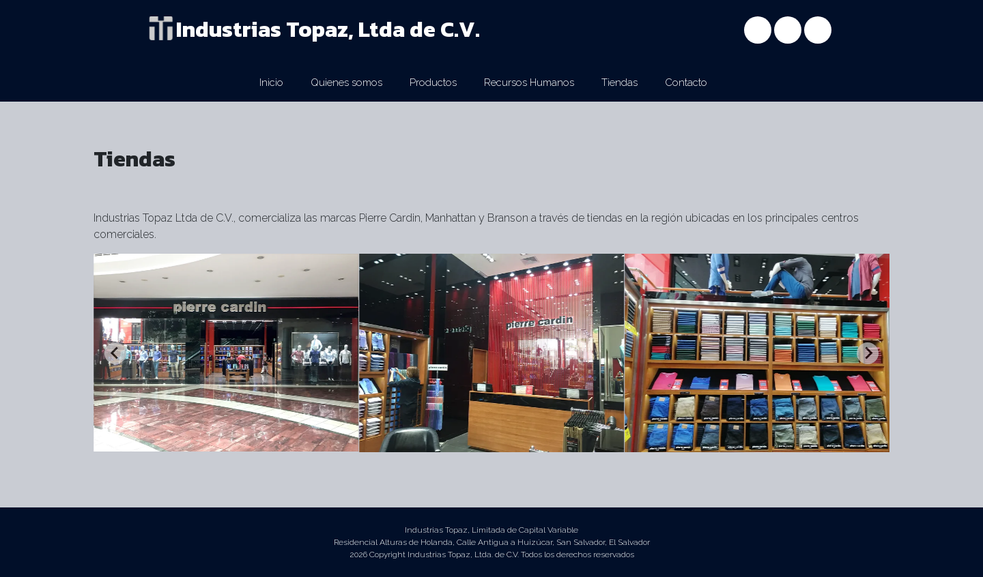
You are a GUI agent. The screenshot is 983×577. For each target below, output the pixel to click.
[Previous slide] (115, 353)
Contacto (686, 82)
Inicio (271, 82)
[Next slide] (868, 353)
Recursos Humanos (529, 82)
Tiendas (619, 82)
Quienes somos (346, 82)
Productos (433, 82)
